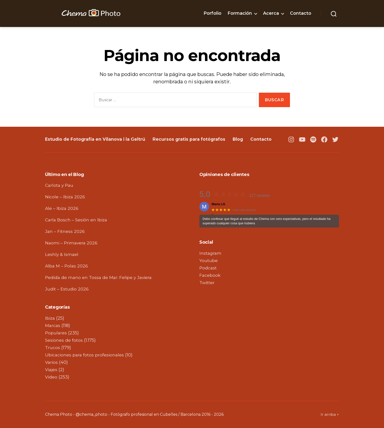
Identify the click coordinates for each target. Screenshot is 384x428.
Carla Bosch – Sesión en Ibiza (77, 220)
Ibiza (50, 318)
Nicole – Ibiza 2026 (65, 197)
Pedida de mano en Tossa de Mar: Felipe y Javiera (100, 277)
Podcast (208, 268)
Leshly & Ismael (62, 254)
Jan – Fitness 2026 (65, 231)
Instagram (210, 253)
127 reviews (259, 195)
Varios (52, 362)
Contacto (300, 13)
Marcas (53, 325)
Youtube (208, 260)
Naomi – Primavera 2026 (72, 243)
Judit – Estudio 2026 (67, 289)
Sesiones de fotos (64, 340)
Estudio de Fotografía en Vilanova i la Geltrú (96, 139)
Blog (240, 139)
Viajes (51, 369)
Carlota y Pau (60, 185)
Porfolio (212, 13)
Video (51, 377)
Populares (56, 333)
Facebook (210, 275)
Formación (240, 13)
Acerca (271, 13)
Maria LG (218, 204)
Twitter (207, 282)
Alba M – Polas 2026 (67, 266)
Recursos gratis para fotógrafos (191, 139)
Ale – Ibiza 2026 (62, 208)
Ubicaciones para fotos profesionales (85, 355)
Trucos (52, 347)
